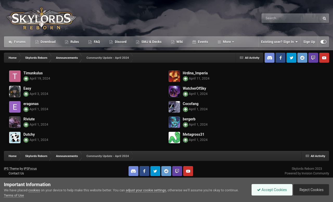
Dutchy (29, 134)
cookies (34, 190)
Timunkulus (33, 73)
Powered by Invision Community (307, 173)
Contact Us (16, 173)
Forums (19, 42)
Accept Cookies (272, 190)
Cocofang (191, 104)
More (227, 42)
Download (48, 42)
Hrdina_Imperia (195, 73)
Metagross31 (193, 134)
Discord (120, 42)
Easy (27, 88)
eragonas (31, 104)
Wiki (179, 42)
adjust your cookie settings (146, 190)
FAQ (96, 42)
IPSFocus (30, 169)
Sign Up (309, 42)
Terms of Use (14, 195)
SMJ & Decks (151, 42)
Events (202, 42)
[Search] (277, 18)
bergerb (189, 119)
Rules (74, 42)
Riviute (29, 119)
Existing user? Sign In (279, 41)
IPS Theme (11, 169)
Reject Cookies (311, 190)
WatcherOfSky (194, 88)
